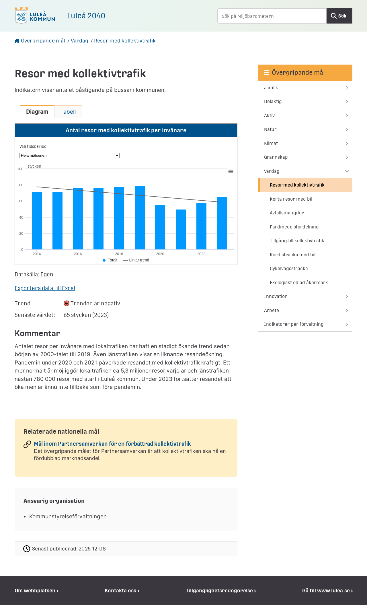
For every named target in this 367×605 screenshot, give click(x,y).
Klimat (271, 143)
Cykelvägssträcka (289, 268)
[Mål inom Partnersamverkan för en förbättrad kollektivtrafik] (126, 453)
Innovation (276, 296)
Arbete (271, 310)
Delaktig (273, 101)
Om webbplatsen (35, 590)
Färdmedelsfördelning (294, 227)
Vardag (79, 41)
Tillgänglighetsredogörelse (219, 590)
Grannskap (276, 157)
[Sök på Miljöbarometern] (272, 16)
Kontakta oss (120, 590)
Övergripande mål (43, 41)
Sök (342, 16)
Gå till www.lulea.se (326, 590)
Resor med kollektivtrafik (125, 41)
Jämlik (271, 87)
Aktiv (269, 115)
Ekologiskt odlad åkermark (299, 282)
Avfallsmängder (287, 213)
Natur (270, 129)
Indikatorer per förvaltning (294, 324)
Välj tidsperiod (32, 146)
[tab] (37, 111)
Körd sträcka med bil (292, 254)
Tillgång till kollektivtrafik (297, 240)
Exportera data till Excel (45, 288)
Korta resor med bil (291, 199)
